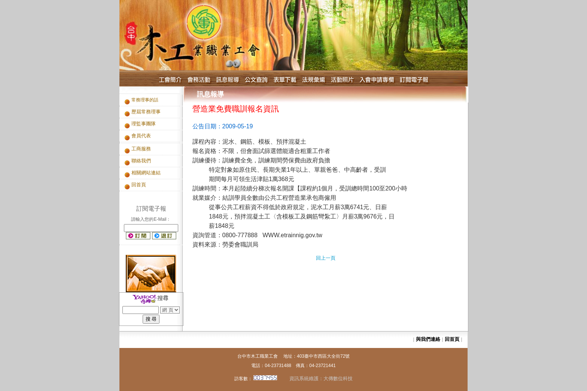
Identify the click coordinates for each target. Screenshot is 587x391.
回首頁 (138, 184)
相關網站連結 (146, 172)
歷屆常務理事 (146, 111)
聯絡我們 (141, 161)
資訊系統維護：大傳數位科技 (319, 378)
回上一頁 (325, 258)
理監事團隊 (143, 123)
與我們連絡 (428, 339)
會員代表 (141, 135)
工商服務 (141, 149)
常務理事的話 (144, 100)
